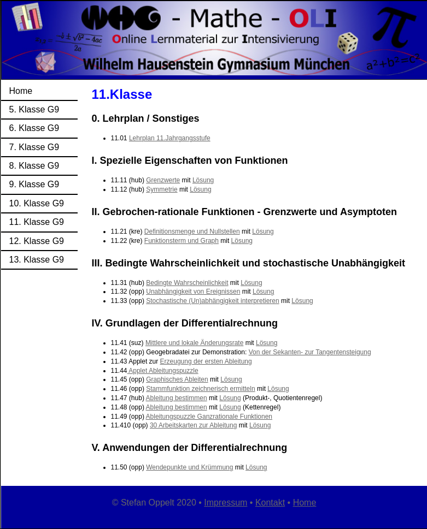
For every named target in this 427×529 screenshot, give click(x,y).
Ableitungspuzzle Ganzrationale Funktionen (209, 416)
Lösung (203, 180)
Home (21, 91)
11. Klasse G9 (37, 222)
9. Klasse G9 (34, 184)
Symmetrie (161, 189)
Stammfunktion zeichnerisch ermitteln (200, 389)
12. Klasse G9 (37, 241)
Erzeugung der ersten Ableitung (206, 361)
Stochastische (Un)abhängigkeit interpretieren (212, 301)
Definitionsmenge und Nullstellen (192, 231)
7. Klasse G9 (34, 147)
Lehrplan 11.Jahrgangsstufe (169, 138)
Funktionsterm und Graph (181, 241)
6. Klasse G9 (34, 128)
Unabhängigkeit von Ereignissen (193, 291)
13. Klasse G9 (37, 259)
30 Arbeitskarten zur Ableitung (193, 425)
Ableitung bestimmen (176, 398)
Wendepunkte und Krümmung (189, 467)
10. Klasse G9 (37, 203)
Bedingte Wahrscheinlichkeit (187, 283)
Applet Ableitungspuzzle (162, 371)
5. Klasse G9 (34, 109)
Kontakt (270, 502)
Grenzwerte (163, 180)
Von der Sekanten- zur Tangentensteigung (310, 352)
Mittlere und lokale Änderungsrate (194, 343)
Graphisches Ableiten (177, 379)
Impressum (225, 502)
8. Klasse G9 (34, 165)
